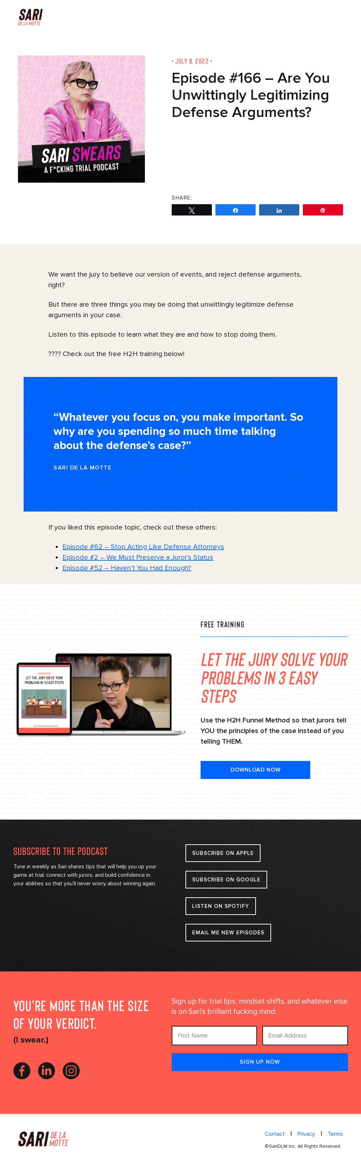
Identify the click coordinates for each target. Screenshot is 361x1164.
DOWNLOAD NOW (256, 769)
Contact (274, 1134)
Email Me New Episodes (228, 932)
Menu (337, 16)
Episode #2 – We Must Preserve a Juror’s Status (137, 557)
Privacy (306, 1134)
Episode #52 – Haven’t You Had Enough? (126, 568)
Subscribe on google (226, 879)
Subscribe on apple (223, 853)
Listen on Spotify (223, 906)
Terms (335, 1134)
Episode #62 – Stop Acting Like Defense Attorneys (143, 547)
